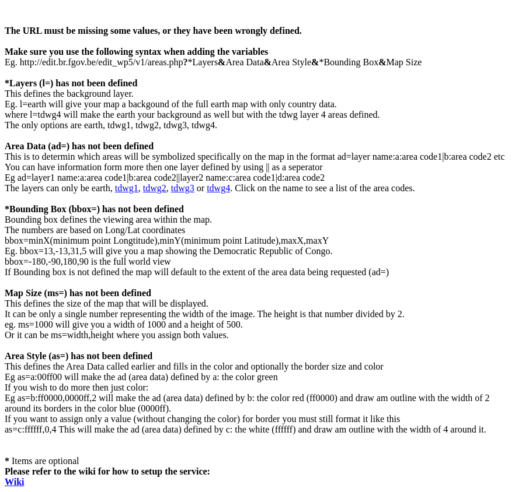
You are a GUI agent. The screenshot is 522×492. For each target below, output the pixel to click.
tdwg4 (218, 188)
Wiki (15, 482)
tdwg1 (126, 188)
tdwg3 (182, 188)
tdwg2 (154, 188)
